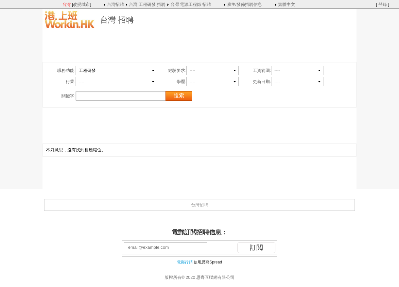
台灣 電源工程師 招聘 (190, 4)
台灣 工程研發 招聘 (147, 4)
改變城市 (81, 4)
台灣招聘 (115, 4)
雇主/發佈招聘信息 (244, 4)
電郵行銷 (185, 262)
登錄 (382, 4)
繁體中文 (286, 4)
